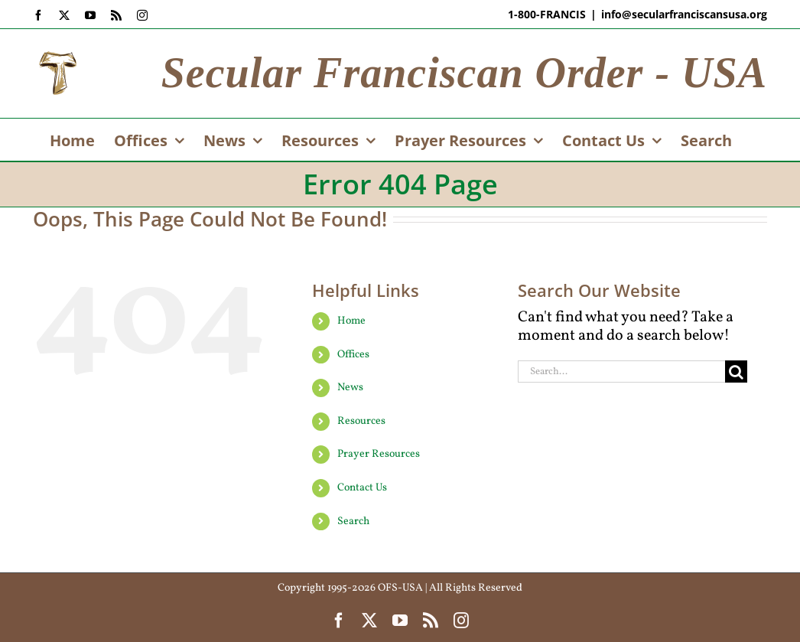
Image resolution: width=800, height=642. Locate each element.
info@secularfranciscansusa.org (684, 14)
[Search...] (621, 371)
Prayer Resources (378, 454)
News (350, 387)
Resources (361, 421)
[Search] (736, 371)
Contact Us (362, 488)
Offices (353, 354)
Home (351, 321)
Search (353, 521)
